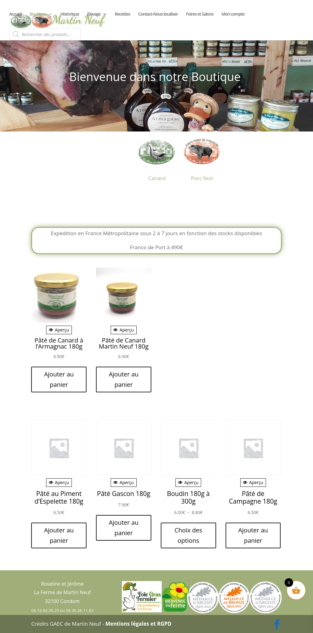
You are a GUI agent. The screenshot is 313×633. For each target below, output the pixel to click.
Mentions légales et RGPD (138, 623)
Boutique (38, 14)
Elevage (94, 14)
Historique (70, 14)
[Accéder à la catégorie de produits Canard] (157, 157)
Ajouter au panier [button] (59, 379)
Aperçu (59, 330)
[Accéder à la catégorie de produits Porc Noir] (202, 157)
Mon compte (233, 14)
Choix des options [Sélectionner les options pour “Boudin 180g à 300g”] (188, 535)
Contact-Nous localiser (158, 14)
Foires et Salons (200, 14)
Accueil (15, 14)
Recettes (122, 14)
